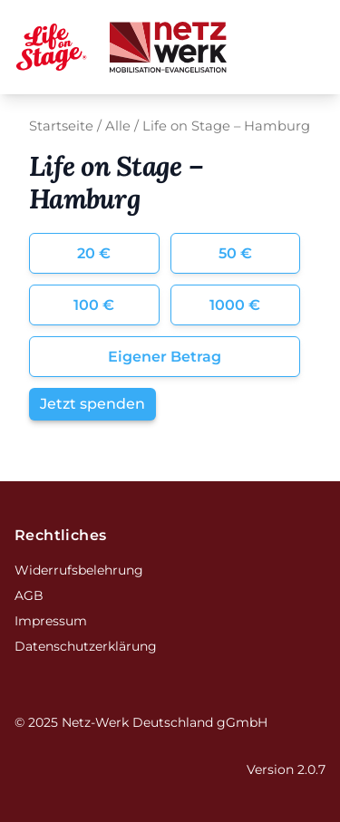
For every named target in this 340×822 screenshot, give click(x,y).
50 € (235, 253)
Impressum (51, 621)
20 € (94, 253)
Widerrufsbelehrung (79, 570)
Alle (118, 126)
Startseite (61, 126)
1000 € (234, 305)
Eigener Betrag (164, 356)
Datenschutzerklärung (86, 646)
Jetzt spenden (92, 403)
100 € (93, 305)
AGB (29, 595)
